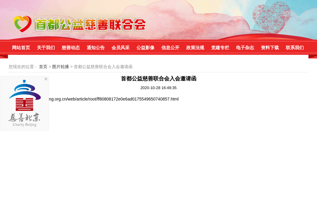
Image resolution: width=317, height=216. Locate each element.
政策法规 (195, 47)
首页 (43, 66)
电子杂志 (245, 47)
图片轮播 (61, 66)
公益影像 (145, 47)
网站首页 (21, 47)
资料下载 (270, 47)
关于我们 (46, 47)
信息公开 (170, 47)
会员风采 (121, 47)
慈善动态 (71, 47)
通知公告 (96, 47)
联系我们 (295, 47)
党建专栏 (220, 47)
